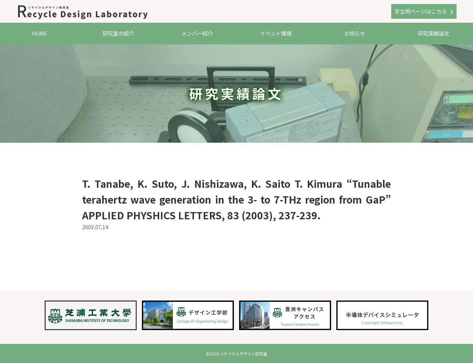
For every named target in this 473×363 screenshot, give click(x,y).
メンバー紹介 (197, 33)
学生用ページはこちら (420, 11)
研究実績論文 (433, 33)
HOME (39, 33)
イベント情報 (276, 33)
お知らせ (354, 33)
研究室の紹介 (118, 33)
